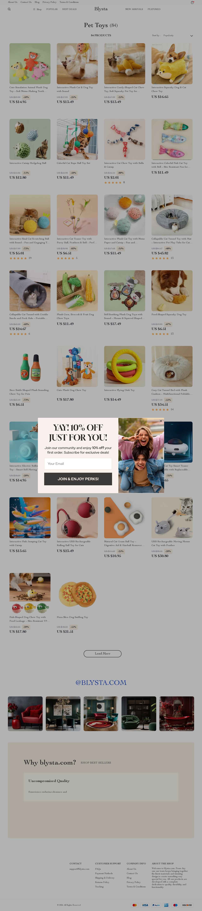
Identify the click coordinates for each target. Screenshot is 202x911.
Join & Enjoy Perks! (78, 478)
